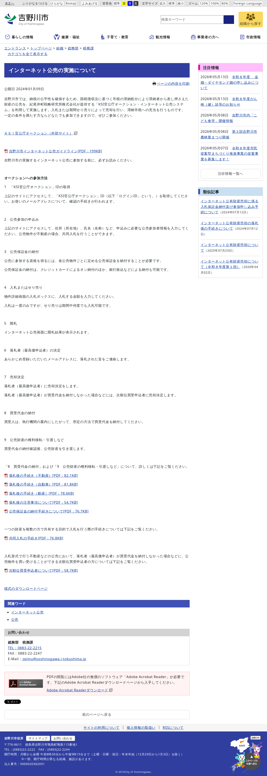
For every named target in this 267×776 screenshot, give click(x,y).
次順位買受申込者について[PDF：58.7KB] (43, 570)
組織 (60, 48)
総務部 (73, 48)
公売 (15, 619)
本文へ (9, 3)
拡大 (163, 3)
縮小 (181, 3)
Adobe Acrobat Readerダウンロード (80, 690)
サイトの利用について (101, 727)
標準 (117, 3)
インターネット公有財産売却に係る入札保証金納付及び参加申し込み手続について (230, 206)
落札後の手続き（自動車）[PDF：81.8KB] (43, 484)
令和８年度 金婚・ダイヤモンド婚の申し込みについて (230, 82)
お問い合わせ (63, 738)
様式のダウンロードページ (26, 588)
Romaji (71, 3)
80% (225, 3)
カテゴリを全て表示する (28, 53)
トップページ (41, 48)
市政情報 (250, 37)
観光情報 (159, 37)
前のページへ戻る (96, 714)
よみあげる (90, 3)
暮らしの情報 (19, 37)
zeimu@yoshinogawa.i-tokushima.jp (54, 659)
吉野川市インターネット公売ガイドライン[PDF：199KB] (55, 151)
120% (204, 3)
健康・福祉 (67, 37)
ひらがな (56, 3)
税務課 (88, 48)
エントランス (15, 48)
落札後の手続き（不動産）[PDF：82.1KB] (43, 475)
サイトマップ (38, 738)
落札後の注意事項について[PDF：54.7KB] (43, 502)
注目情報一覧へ (230, 173)
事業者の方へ (205, 37)
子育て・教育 (114, 37)
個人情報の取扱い (141, 727)
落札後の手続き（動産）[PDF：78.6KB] (41, 493)
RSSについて (173, 727)
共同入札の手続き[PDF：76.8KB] (36, 538)
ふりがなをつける (35, 3)
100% (215, 3)
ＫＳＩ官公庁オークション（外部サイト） (40, 133)
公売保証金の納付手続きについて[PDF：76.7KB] (49, 511)
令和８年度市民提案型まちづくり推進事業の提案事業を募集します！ (230, 153)
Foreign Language (248, 3)
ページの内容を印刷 (171, 83)
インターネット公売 (27, 612)
